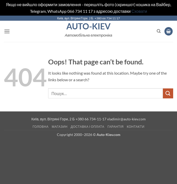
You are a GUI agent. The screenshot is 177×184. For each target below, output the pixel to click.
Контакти (135, 127)
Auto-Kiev (88, 26)
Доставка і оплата (87, 127)
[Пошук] (159, 31)
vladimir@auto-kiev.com (126, 119)
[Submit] (168, 93)
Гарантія (116, 127)
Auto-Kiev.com (108, 134)
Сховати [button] (139, 11)
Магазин (59, 127)
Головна (40, 127)
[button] (7, 31)
